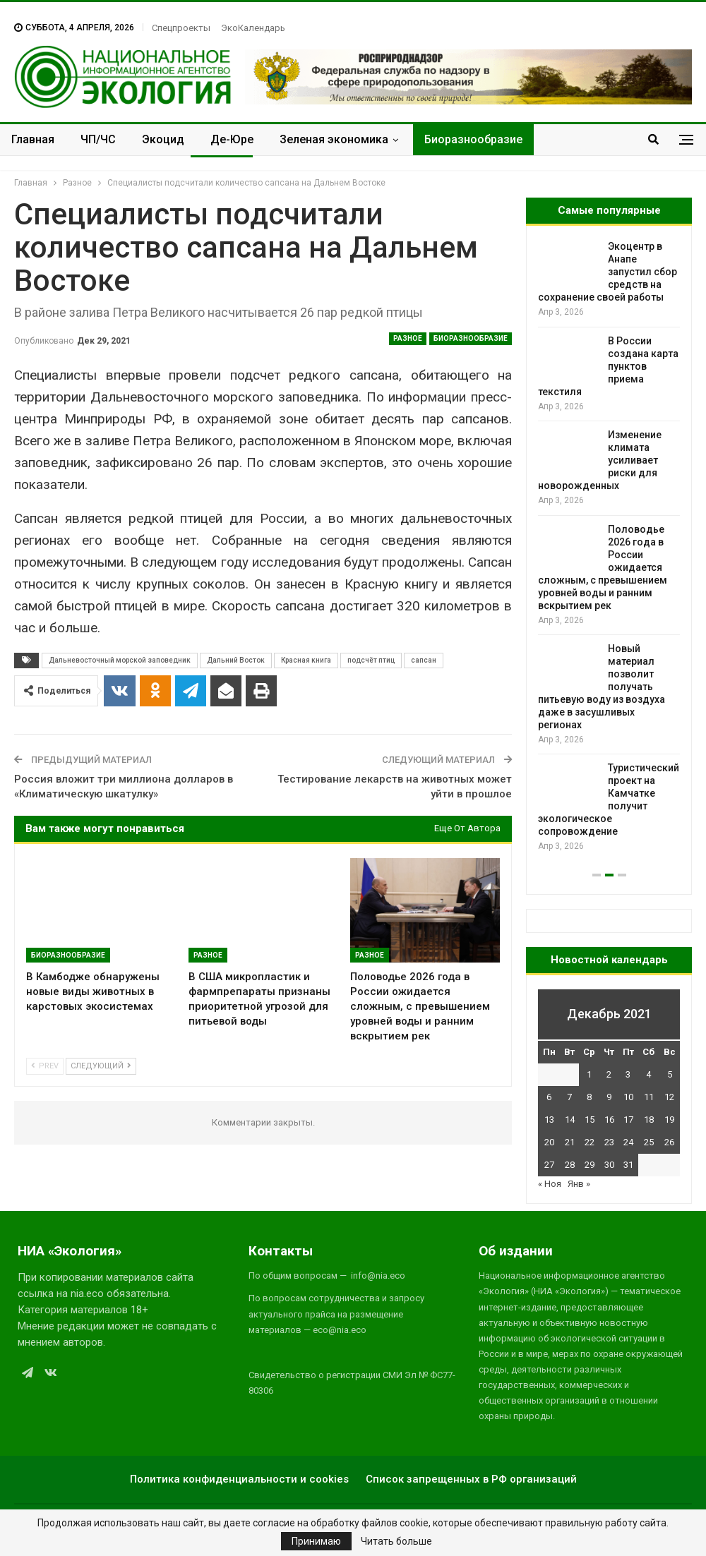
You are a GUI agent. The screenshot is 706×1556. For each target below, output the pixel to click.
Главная (32, 139)
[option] (609, 546)
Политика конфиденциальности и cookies (239, 1479)
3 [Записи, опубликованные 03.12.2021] (628, 1074)
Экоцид (163, 139)
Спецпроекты (181, 28)
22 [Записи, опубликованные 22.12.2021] (589, 1142)
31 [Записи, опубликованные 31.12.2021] (628, 1164)
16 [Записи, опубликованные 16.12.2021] (609, 1119)
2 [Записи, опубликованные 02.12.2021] (608, 1074)
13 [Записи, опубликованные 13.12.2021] (549, 1119)
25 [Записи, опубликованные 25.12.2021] (649, 1142)
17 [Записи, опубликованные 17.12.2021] (628, 1119)
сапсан (423, 660)
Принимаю (316, 1541)
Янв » (579, 1183)
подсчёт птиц (371, 660)
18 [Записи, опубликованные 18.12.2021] (649, 1119)
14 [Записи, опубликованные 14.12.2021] (570, 1119)
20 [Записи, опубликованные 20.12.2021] (549, 1142)
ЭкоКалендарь (253, 28)
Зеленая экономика (334, 139)
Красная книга (306, 660)
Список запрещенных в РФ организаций (471, 1479)
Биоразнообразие (473, 139)
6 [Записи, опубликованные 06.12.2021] (548, 1097)
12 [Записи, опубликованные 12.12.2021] (669, 1097)
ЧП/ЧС (98, 139)
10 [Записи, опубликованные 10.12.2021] (628, 1097)
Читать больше (396, 1541)
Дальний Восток (236, 660)
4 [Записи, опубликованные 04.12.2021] (648, 1074)
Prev (45, 1065)
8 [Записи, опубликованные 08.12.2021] (589, 1097)
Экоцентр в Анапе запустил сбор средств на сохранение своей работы (607, 272)
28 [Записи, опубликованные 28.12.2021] (570, 1164)
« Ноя (549, 1183)
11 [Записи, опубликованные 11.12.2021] (649, 1097)
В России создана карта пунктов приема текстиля (608, 366)
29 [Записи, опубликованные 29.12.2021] (589, 1164)
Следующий (101, 1065)
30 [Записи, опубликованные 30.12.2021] (609, 1164)
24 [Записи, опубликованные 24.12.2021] (628, 1142)
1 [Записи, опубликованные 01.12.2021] (589, 1074)
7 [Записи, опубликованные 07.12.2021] (569, 1097)
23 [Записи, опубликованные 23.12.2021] (609, 1142)
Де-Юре (231, 139)
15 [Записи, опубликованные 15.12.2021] (589, 1119)
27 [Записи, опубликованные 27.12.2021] (549, 1164)
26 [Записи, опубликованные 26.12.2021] (669, 1142)
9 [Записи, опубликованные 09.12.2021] (608, 1097)
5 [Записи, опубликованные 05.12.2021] (669, 1074)
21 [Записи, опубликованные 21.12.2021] (570, 1142)
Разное (407, 338)
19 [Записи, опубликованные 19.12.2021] (669, 1119)
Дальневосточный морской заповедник (120, 660)
